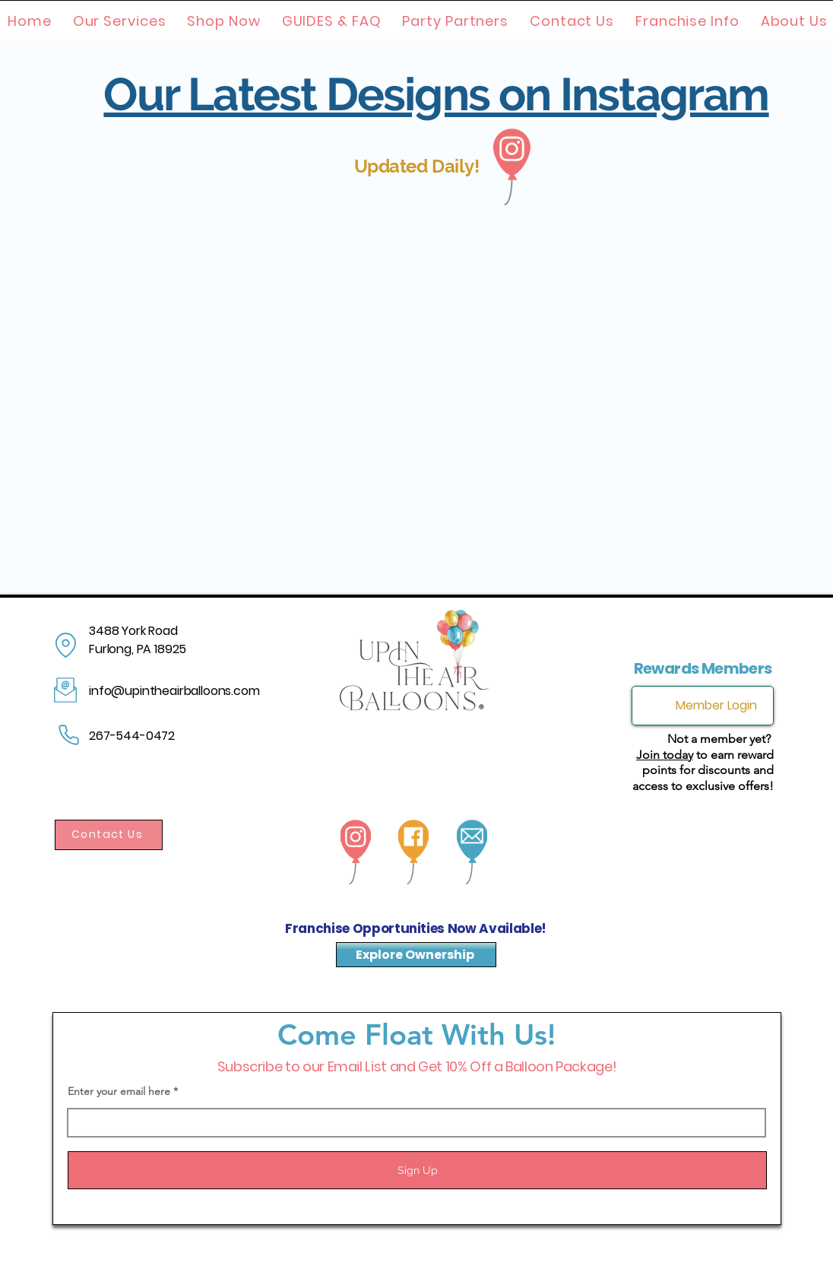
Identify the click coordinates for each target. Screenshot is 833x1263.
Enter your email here (119, 1091)
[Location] (66, 645)
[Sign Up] (417, 1170)
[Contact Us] (109, 835)
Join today (664, 754)
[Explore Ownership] (416, 954)
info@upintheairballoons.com (174, 691)
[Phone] (68, 734)
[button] (119, 21)
